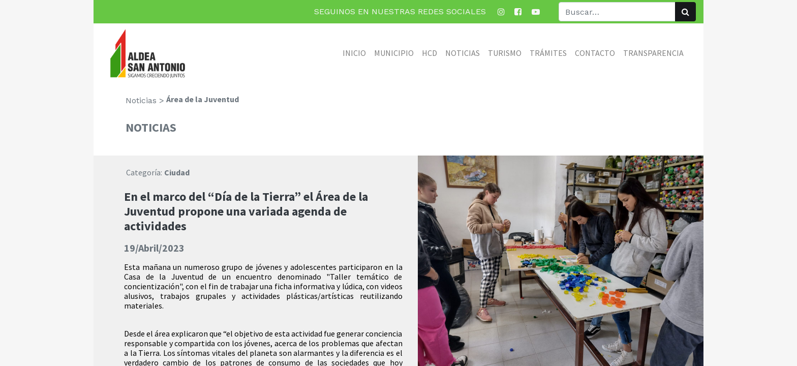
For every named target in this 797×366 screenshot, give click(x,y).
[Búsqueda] (685, 11)
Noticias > (145, 100)
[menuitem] (354, 53)
